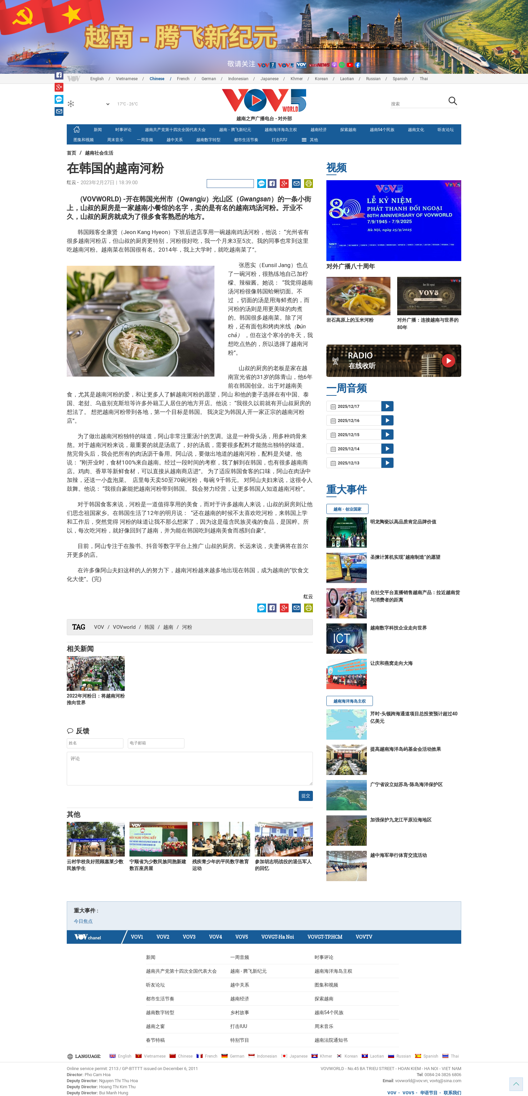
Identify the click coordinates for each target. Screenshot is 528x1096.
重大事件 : (86, 910)
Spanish (400, 78)
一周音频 (145, 139)
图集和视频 (84, 139)
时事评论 (123, 129)
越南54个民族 (382, 129)
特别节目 (239, 1040)
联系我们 (452, 1092)
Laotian (347, 78)
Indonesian (238, 78)
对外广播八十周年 (350, 266)
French (183, 78)
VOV (99, 627)
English (97, 78)
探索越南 (348, 129)
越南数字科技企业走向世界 (398, 628)
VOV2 (162, 937)
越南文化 (416, 129)
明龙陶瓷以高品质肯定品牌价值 (403, 521)
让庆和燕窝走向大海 (391, 663)
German (209, 78)
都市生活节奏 (246, 139)
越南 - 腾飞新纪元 (235, 129)
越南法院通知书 (331, 1040)
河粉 (187, 627)
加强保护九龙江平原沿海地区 (401, 820)
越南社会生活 (99, 153)
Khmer (297, 78)
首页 (71, 153)
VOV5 (241, 937)
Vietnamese (127, 78)
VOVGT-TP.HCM (324, 937)
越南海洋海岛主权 (281, 129)
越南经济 (319, 129)
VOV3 (189, 937)
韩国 (149, 627)
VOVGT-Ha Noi (277, 937)
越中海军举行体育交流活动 (398, 855)
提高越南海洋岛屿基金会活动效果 (405, 749)
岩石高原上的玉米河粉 (350, 320)
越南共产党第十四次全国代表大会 (175, 129)
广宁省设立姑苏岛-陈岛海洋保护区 (406, 784)
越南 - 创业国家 (347, 509)
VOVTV (364, 937)
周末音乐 (115, 139)
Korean (321, 78)
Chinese (157, 78)
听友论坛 (446, 129)
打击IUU (279, 139)
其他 (309, 139)
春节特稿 (155, 1040)
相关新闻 (80, 648)
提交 (305, 795)
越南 (168, 627)
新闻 (98, 129)
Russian (373, 78)
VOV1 (137, 937)
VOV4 (215, 937)
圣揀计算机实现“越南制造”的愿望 (405, 557)
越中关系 (175, 139)
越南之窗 (155, 1026)
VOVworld (124, 627)
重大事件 (346, 489)
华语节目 (429, 1092)
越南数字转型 (208, 139)
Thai (424, 78)
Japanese (269, 78)
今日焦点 (83, 921)
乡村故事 (239, 1012)
